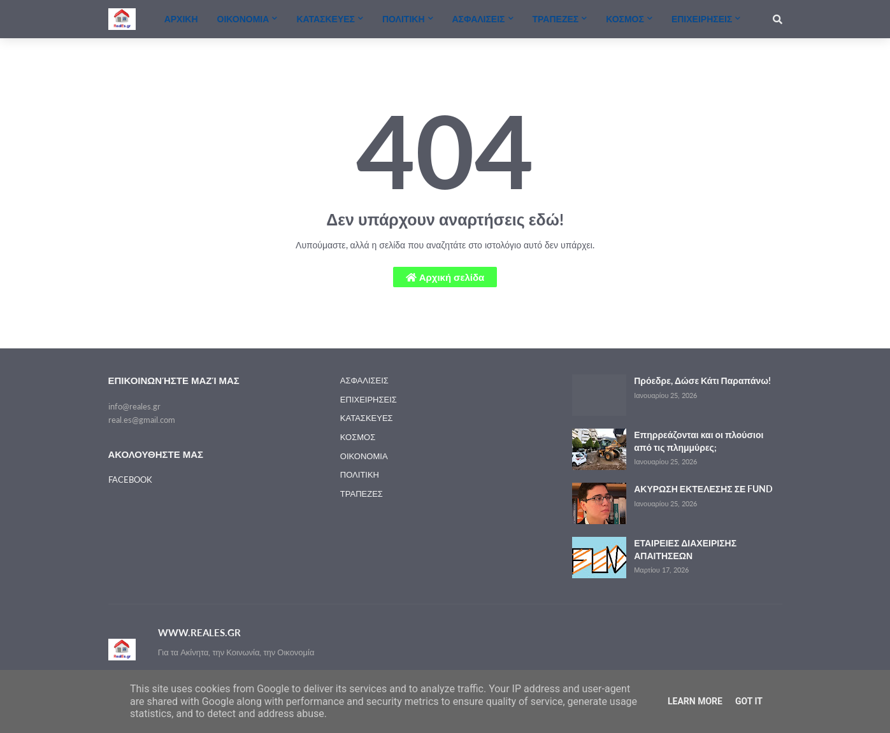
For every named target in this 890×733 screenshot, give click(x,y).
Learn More (695, 701)
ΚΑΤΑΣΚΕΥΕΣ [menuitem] (325, 18)
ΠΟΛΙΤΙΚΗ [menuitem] (403, 18)
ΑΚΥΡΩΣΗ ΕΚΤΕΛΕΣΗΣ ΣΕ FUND (703, 488)
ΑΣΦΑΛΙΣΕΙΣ (364, 380)
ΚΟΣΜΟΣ (357, 437)
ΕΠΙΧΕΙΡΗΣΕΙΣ (368, 399)
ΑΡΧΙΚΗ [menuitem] (181, 18)
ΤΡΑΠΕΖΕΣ (361, 493)
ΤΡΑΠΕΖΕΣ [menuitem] (556, 18)
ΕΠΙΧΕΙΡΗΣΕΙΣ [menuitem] (701, 18)
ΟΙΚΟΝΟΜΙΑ (364, 456)
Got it (749, 701)
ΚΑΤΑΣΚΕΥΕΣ (366, 418)
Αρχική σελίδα (445, 277)
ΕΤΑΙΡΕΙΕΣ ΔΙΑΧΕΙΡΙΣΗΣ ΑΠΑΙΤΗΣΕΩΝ (685, 549)
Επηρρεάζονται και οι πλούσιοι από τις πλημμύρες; (698, 441)
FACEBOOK (130, 479)
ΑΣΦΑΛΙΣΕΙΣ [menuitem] (478, 18)
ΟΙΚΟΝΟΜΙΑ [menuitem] (243, 18)
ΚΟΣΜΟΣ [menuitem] (625, 18)
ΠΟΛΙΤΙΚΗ (359, 474)
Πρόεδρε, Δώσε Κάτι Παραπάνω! (702, 380)
